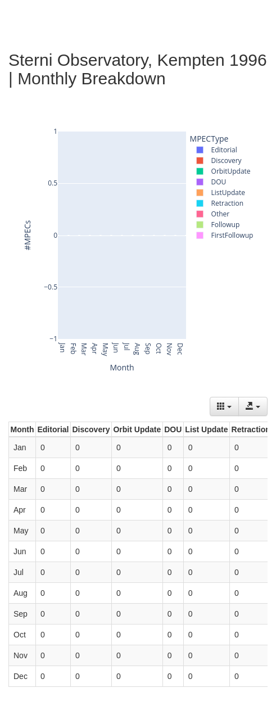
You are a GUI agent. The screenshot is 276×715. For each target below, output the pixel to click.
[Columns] (224, 406)
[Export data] (253, 406)
